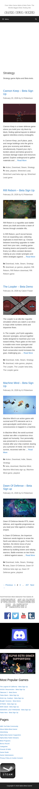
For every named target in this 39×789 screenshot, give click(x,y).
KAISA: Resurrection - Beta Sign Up (12, 689)
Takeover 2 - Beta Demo (8, 692)
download (10, 267)
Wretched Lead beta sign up (15, 174)
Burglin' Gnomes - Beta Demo (10, 701)
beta (7, 171)
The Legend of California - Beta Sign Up (14, 686)
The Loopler (8, 367)
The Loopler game (10, 370)
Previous (8, 585)
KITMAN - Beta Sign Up (8, 704)
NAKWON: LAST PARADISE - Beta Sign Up (15, 710)
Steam (24, 167)
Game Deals (4, 752)
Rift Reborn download (19, 270)
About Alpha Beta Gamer (8, 729)
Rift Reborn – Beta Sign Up (19, 190)
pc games (19, 267)
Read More (22, 160)
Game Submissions (7, 755)
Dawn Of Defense (17, 566)
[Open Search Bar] (36, 19)
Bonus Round (4, 743)
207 (27, 585)
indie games (20, 363)
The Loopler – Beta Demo (18, 286)
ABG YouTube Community (9, 726)
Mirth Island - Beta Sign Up (9, 707)
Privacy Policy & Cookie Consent (11, 758)
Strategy (31, 167)
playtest (13, 171)
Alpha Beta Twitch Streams (9, 738)
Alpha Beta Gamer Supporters (10, 735)
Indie (17, 264)
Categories (4, 746)
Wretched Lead (24, 171)
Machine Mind (25, 466)
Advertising (4, 732)
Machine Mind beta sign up (14, 470)
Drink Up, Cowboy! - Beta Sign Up (12, 698)
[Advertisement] (19, 45)
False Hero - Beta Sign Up (9, 712)
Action (8, 167)
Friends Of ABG (5, 749)
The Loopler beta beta (23, 367)
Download (16, 167)
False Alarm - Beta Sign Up (9, 695)
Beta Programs (5, 741)
